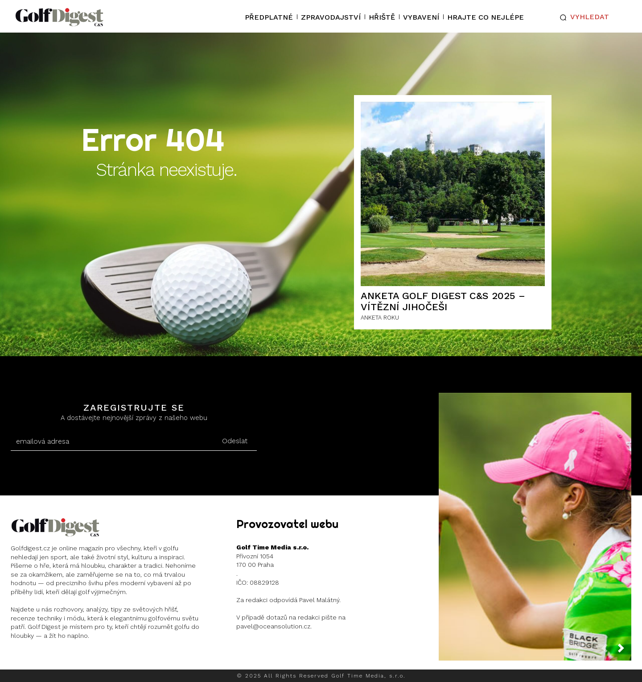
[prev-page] (608, 650)
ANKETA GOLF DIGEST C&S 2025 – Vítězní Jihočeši (443, 301)
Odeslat (234, 441)
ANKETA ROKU (380, 317)
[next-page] (624, 650)
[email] (111, 441)
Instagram (45, 659)
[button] (582, 17)
